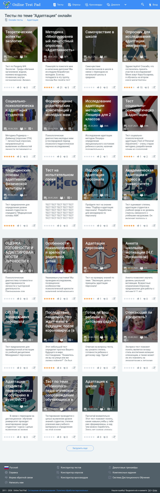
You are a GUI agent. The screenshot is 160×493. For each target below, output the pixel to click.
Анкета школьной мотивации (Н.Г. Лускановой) (139, 250)
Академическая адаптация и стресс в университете (139, 177)
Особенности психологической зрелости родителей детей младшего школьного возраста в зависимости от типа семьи (59, 263)
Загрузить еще (80, 448)
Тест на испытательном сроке (59, 175)
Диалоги (113, 4)
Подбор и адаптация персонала (94, 175)
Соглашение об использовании (41, 490)
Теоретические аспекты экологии (18, 36)
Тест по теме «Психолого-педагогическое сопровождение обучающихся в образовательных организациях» (59, 397)
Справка (13, 472)
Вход (153, 4)
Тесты (58, 4)
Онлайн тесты (16, 20)
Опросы (74, 4)
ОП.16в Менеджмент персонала (17, 317)
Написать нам (16, 482)
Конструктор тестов (71, 467)
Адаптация (32, 20)
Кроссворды (93, 4)
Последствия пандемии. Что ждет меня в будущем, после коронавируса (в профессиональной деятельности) (60, 328)
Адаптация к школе (96, 383)
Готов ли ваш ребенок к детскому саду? (99, 317)
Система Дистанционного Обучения (131, 477)
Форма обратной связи (21, 477)
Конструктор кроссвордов (74, 477)
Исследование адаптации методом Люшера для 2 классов (98, 110)
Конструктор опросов (72, 472)
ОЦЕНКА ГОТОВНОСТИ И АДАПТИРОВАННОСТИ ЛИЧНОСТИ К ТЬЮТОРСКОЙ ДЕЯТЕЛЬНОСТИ (19, 259)
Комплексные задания (124, 472)
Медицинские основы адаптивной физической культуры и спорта (17, 181)
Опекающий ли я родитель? (138, 314)
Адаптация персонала (95, 245)
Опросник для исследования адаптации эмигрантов (138, 39)
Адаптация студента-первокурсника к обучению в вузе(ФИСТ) (18, 390)
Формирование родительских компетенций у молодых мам (58, 108)
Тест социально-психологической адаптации (139, 108)
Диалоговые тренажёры (125, 467)
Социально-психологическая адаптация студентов (19, 108)
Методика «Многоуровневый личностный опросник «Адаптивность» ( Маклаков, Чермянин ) (59, 45)
